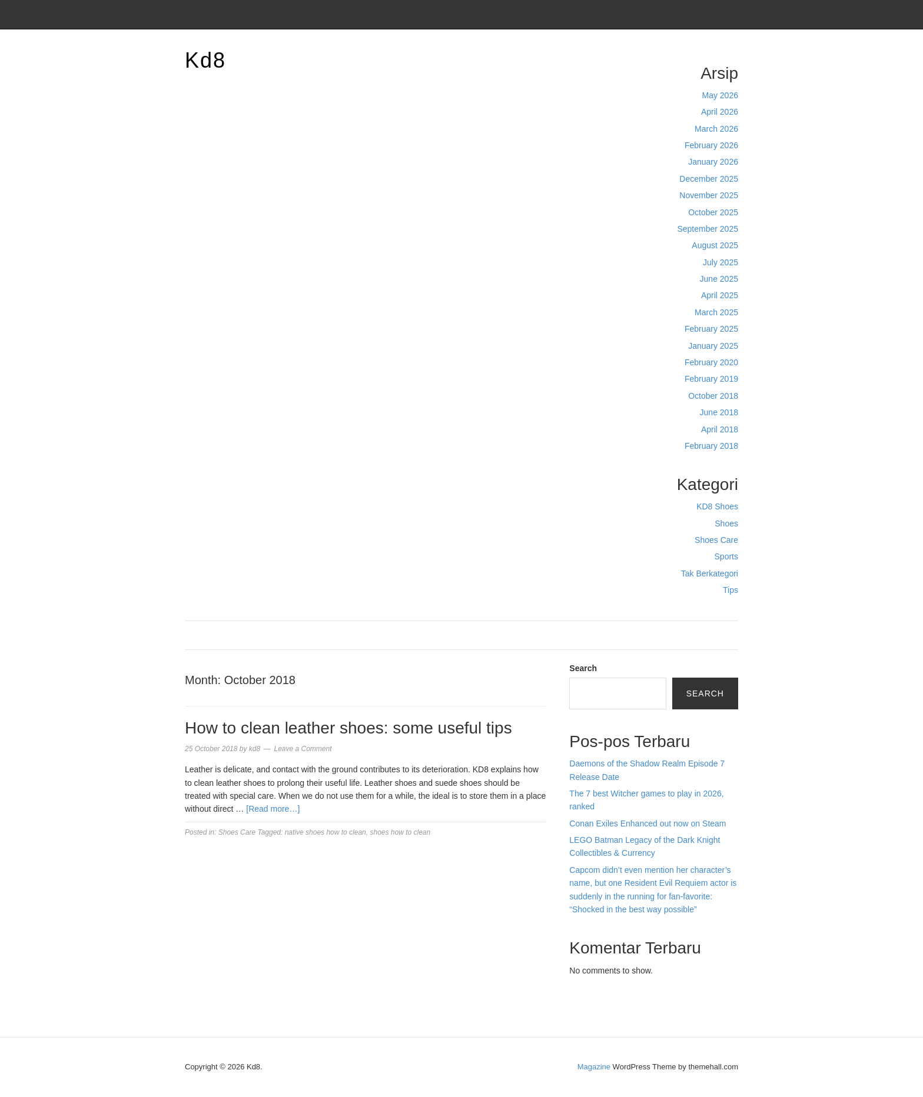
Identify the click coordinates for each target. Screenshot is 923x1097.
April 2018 (719, 429)
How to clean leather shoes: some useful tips (348, 728)
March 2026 (716, 129)
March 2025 (716, 312)
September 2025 (707, 229)
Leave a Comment (302, 749)
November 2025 (708, 195)
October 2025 (713, 212)
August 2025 (715, 245)
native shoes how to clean (325, 832)
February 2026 (711, 145)
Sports (726, 556)
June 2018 (719, 412)
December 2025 (708, 179)
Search (583, 668)
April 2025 (719, 295)
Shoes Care (716, 540)
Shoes (726, 523)
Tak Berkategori (709, 573)
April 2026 (719, 111)
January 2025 (713, 346)
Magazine (593, 1066)
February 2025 (711, 329)
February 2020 (711, 362)
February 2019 (711, 379)
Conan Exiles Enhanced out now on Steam (647, 823)
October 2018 (713, 396)
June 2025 (719, 279)
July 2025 (720, 262)
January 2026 (713, 161)
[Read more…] (273, 808)
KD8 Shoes (717, 506)
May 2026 (720, 95)
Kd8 (205, 60)
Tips (730, 590)
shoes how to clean (400, 832)
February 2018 (711, 446)
